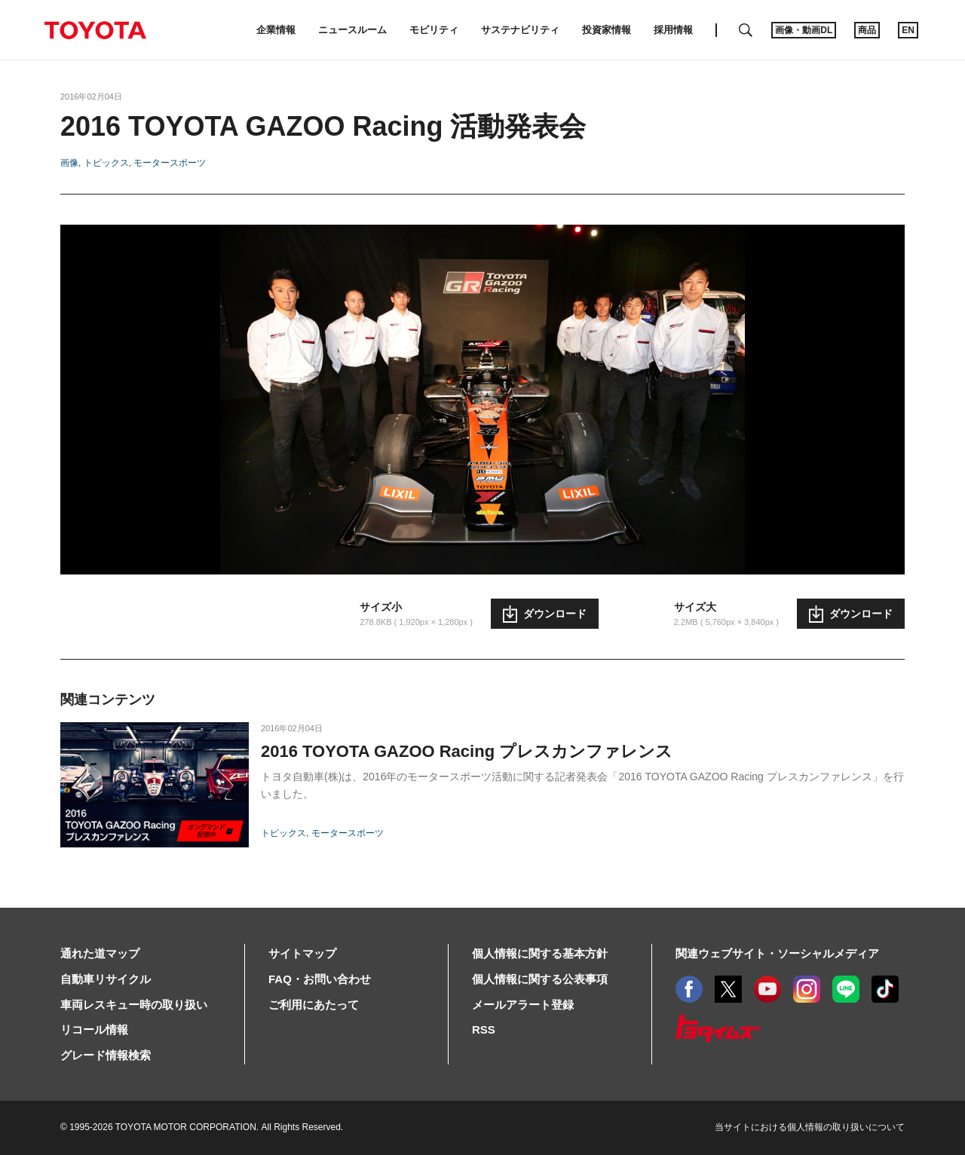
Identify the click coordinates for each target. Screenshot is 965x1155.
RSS (483, 1029)
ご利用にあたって (313, 1004)
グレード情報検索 (105, 1055)
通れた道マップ (99, 953)
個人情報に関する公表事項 (540, 979)
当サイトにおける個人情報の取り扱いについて (810, 1127)
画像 (69, 163)
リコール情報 (94, 1029)
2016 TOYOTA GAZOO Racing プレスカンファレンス (466, 751)
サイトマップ (302, 953)
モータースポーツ (169, 163)
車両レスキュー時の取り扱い (133, 1004)
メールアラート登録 (523, 1004)
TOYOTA (95, 30)
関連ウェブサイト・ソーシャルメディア (777, 953)
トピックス (106, 163)
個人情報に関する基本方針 (540, 953)
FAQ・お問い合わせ (319, 979)
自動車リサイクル (105, 979)
